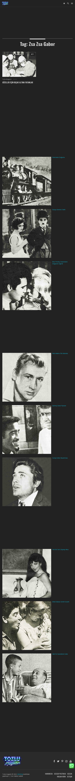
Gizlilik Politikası (60, 774)
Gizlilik (69, 774)
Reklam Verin (61, 776)
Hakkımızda (49, 774)
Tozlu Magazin (7, 79)
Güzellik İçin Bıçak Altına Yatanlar (17, 82)
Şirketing (20, 774)
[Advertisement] (37, 20)
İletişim (69, 776)
